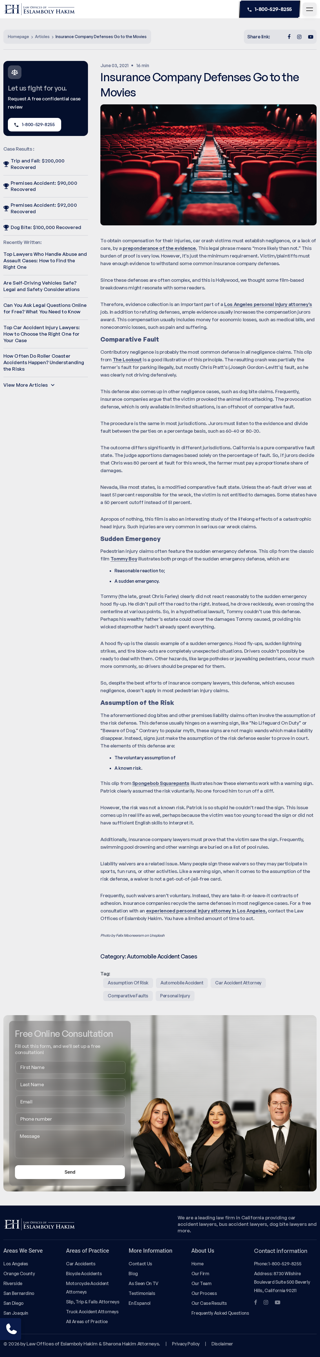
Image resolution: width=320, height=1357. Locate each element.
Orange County (19, 1273)
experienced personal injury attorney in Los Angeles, (206, 911)
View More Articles (28, 385)
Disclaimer (222, 1344)
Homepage (18, 36)
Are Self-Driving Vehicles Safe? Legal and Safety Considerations (41, 286)
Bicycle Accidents (84, 1273)
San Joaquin (15, 1313)
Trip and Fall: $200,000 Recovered (34, 164)
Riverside (12, 1283)
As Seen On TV (143, 1283)
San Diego (13, 1303)
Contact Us (140, 1263)
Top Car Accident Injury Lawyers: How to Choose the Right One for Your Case (41, 333)
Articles (42, 36)
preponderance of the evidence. (160, 248)
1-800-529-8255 (269, 9)
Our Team (201, 1283)
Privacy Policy (186, 1344)
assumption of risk (128, 983)
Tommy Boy (124, 559)
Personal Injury (175, 995)
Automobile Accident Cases (162, 956)
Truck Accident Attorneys (92, 1311)
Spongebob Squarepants (160, 783)
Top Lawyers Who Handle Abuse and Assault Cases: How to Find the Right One (45, 260)
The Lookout (127, 359)
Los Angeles (15, 1263)
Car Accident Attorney (238, 983)
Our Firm (200, 1273)
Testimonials (142, 1293)
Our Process (204, 1293)
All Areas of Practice (87, 1321)
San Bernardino (18, 1293)
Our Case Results (209, 1303)
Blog (133, 1273)
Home (197, 1263)
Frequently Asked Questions (220, 1313)
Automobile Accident (181, 983)
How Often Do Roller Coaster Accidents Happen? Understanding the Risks (43, 362)
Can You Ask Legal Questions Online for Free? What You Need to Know (45, 308)
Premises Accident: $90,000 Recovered (40, 186)
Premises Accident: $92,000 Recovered (40, 208)
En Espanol (139, 1303)
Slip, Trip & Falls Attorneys (92, 1302)
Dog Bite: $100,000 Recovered (42, 227)
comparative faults (128, 995)
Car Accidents (80, 1263)
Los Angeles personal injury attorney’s (268, 304)
